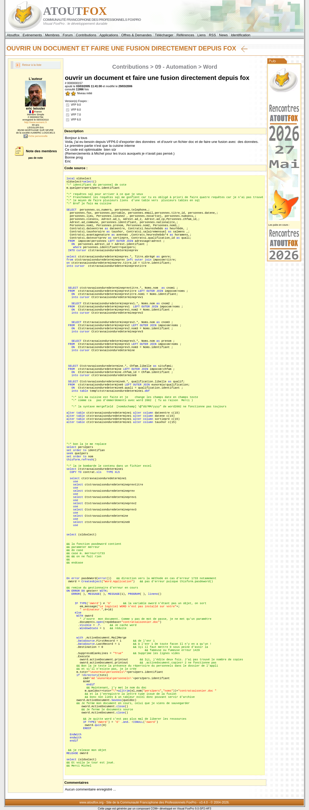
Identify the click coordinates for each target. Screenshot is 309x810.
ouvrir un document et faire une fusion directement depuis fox (127, 48)
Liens (201, 35)
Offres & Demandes (136, 35)
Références (185, 35)
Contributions (86, 35)
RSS (212, 35)
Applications (109, 35)
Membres (52, 35)
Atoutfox (13, 35)
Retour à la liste (28, 65)
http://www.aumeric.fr (35, 122)
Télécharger (164, 35)
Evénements (32, 35)
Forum (68, 35)
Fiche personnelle (35, 136)
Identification (240, 35)
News (223, 35)
